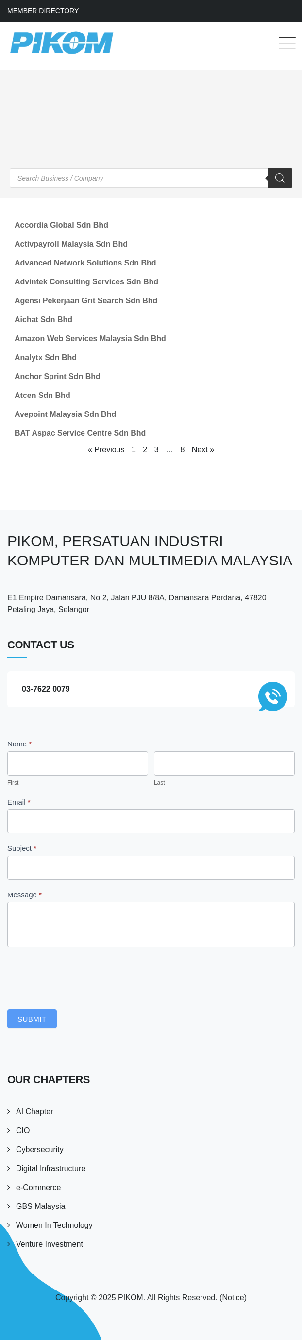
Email (19, 802)
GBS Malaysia (40, 1206)
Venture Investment (49, 1244)
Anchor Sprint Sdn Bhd (58, 376)
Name (19, 744)
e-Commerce (38, 1187)
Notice (233, 1297)
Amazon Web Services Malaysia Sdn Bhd (90, 338)
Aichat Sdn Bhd (43, 319)
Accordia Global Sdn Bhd (61, 225)
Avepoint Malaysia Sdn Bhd (65, 414)
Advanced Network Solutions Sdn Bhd (85, 263)
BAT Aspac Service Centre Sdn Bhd (80, 433)
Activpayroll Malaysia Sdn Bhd (71, 244)
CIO (23, 1130)
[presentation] (81, 976)
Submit (32, 1019)
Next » (203, 450)
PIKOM (130, 1297)
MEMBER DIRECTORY (43, 11)
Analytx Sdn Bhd (46, 357)
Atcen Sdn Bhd (42, 395)
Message (24, 895)
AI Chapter (34, 1112)
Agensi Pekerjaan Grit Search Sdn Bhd (86, 301)
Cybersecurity (40, 1149)
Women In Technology (54, 1225)
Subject (21, 848)
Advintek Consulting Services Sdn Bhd (86, 282)
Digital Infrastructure (50, 1168)
